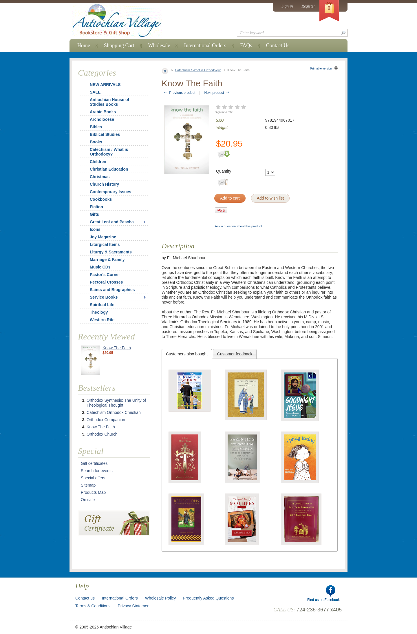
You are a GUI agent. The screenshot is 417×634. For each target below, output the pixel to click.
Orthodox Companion (106, 419)
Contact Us (278, 45)
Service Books (104, 297)
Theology (99, 312)
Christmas (95, 176)
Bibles (96, 127)
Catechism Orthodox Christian (114, 412)
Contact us (85, 598)
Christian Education (109, 169)
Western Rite (102, 319)
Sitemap (88, 485)
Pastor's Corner (105, 274)
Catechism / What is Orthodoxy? (198, 70)
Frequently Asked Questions (208, 598)
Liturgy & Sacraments (111, 252)
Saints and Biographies (112, 289)
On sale (88, 499)
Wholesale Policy (160, 598)
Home (83, 45)
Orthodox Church (102, 434)
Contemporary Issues (110, 191)
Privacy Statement (134, 606)
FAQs (246, 45)
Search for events (97, 470)
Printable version (321, 68)
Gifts (94, 214)
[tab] (187, 354)
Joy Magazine (103, 237)
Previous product (179, 93)
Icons (95, 229)
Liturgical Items (105, 244)
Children (98, 161)
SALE (95, 92)
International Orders (205, 45)
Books (96, 142)
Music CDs (100, 267)
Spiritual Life (102, 304)
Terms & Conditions (92, 606)
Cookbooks (101, 199)
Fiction (96, 206)
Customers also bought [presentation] (187, 354)
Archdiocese (102, 119)
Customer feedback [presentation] (234, 354)
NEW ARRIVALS (105, 84)
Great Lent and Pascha (112, 222)
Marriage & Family (107, 259)
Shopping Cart (119, 45)
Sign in (287, 6)
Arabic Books (103, 111)
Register (308, 6)
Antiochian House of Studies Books (109, 102)
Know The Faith (117, 348)
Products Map (93, 492)
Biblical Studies (105, 134)
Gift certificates (94, 463)
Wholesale (159, 45)
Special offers (93, 478)
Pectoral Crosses (106, 282)
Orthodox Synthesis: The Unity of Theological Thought (116, 403)
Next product (217, 93)
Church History (104, 184)
